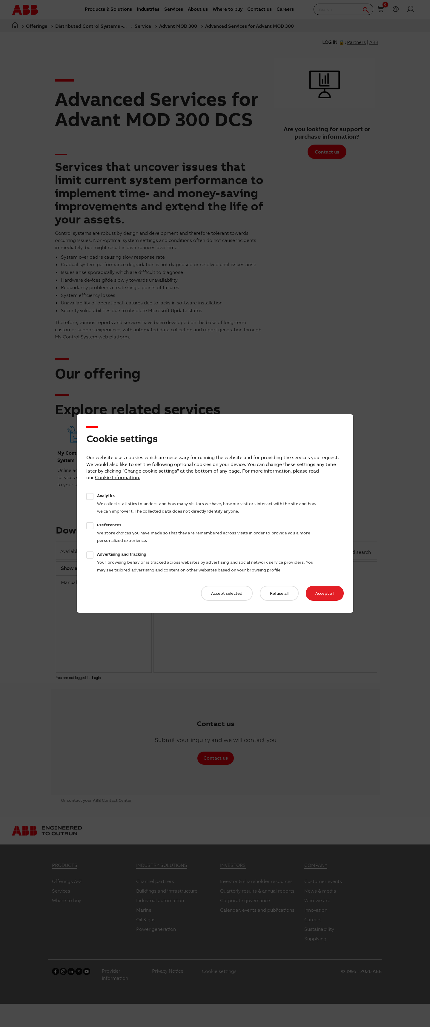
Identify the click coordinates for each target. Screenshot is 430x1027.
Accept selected (226, 593)
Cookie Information (117, 477)
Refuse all (279, 593)
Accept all (324, 593)
